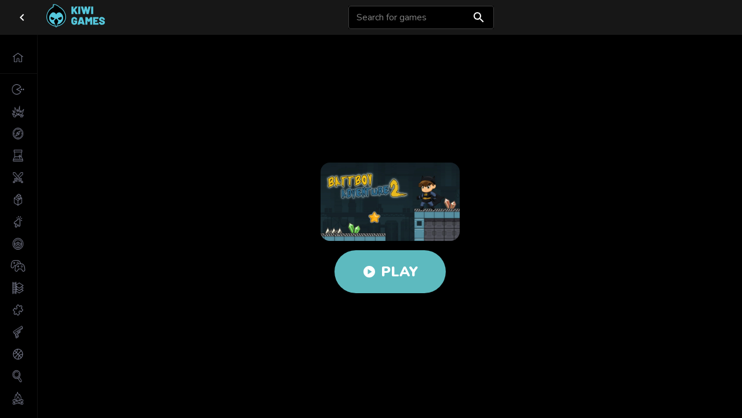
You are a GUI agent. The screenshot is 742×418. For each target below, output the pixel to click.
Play (390, 271)
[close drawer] (22, 17)
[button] (18, 57)
